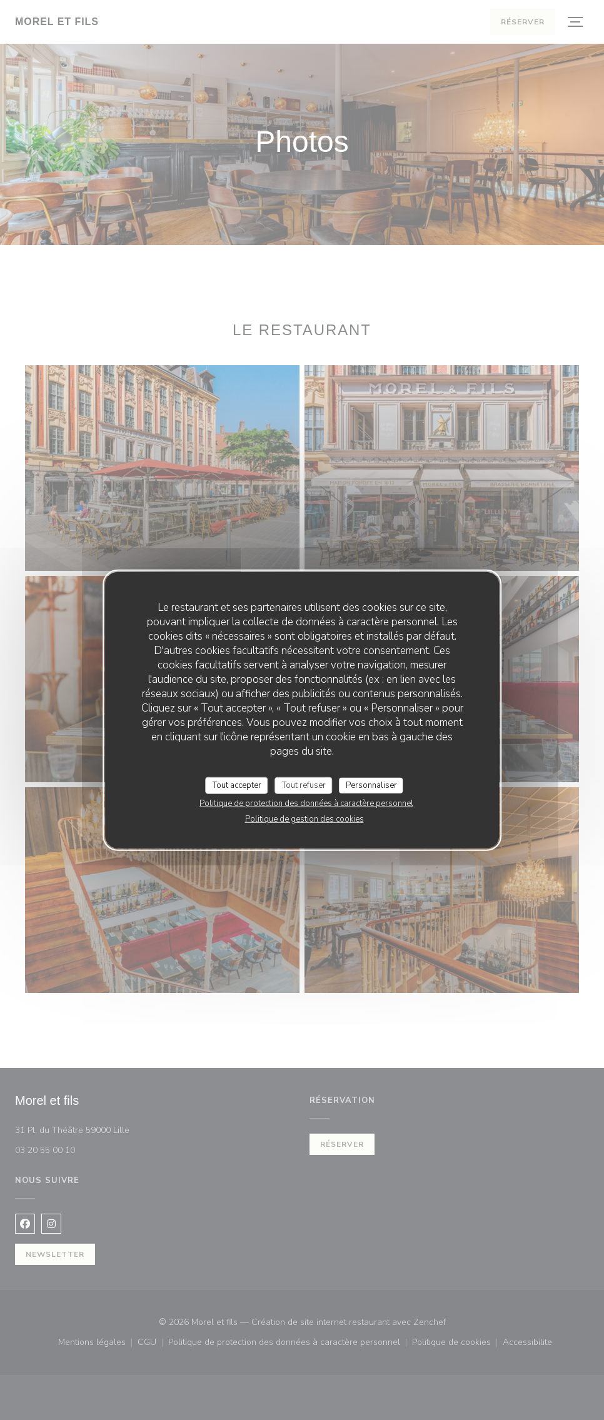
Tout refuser (304, 784)
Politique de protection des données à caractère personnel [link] (306, 803)
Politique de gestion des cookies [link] (304, 819)
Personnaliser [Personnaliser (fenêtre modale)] (371, 784)
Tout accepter (237, 784)
